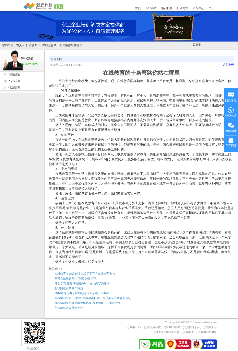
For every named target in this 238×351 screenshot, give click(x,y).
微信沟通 (231, 128)
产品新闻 (14, 81)
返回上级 (228, 64)
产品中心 (198, 8)
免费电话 (231, 112)
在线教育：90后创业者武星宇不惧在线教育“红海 (85, 273)
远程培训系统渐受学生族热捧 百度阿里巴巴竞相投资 (88, 303)
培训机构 (166, 8)
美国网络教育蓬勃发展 (69, 307)
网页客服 (231, 97)
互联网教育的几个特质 (69, 288)
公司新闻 (14, 74)
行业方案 (182, 8)
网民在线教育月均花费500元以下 (75, 278)
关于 (211, 8)
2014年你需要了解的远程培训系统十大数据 (82, 293)
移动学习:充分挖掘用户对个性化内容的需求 (82, 283)
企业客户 (151, 8)
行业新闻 (31, 45)
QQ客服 (231, 142)
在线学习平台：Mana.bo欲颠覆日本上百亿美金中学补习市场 (93, 298)
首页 (138, 8)
